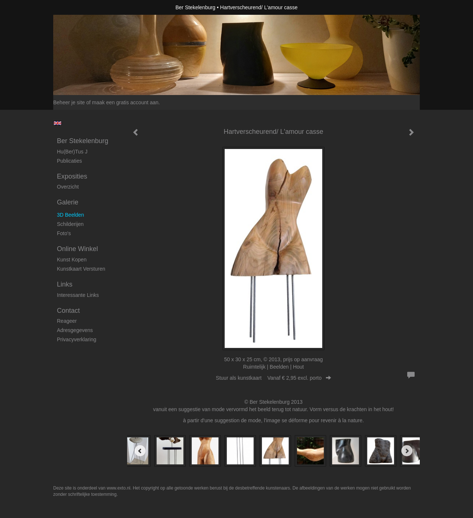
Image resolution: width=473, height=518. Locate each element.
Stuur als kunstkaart (273, 378)
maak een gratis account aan (125, 102)
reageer (67, 321)
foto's (64, 233)
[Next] (406, 450)
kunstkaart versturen (81, 269)
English (57, 123)
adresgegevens (75, 330)
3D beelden (70, 215)
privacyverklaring (76, 339)
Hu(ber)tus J (72, 152)
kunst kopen (71, 260)
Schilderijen (70, 224)
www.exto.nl (118, 488)
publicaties (69, 161)
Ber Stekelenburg (195, 7)
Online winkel (77, 249)
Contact (68, 310)
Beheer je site (69, 102)
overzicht (68, 187)
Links (64, 284)
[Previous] (140, 450)
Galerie (67, 202)
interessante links (78, 295)
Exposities (72, 176)
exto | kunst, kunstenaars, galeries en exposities (74, 7)
